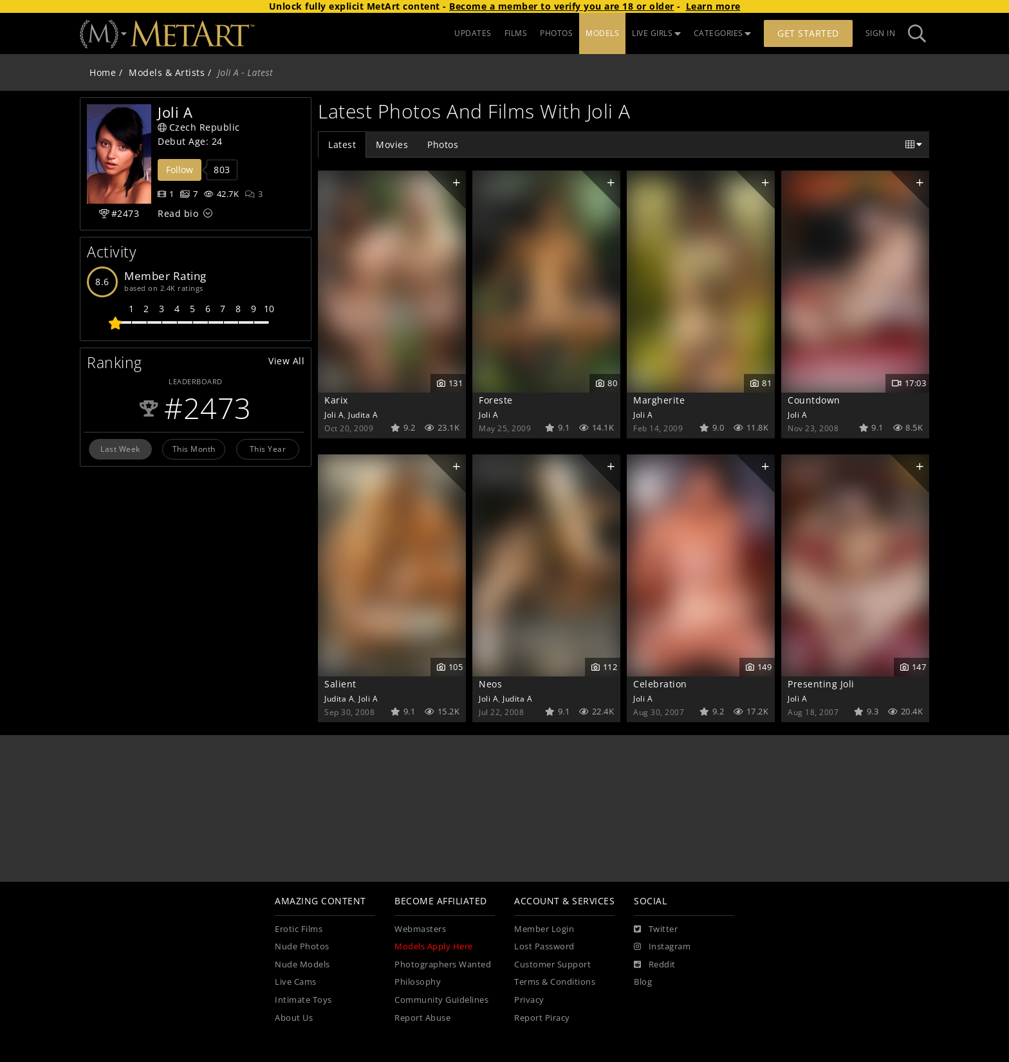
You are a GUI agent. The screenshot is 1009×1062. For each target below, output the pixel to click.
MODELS (602, 33)
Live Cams (296, 981)
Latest (342, 144)
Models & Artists (167, 72)
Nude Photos (302, 946)
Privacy (529, 999)
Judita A (363, 414)
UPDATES (473, 33)
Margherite (659, 400)
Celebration (660, 684)
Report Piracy (542, 1017)
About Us (294, 1017)
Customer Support (552, 964)
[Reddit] (655, 965)
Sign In (881, 33)
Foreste (496, 400)
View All (286, 361)
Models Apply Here (433, 946)
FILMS (516, 33)
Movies (392, 144)
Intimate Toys (303, 999)
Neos (490, 684)
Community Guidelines (441, 999)
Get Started (808, 33)
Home (102, 72)
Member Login (544, 929)
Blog (643, 981)
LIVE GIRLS (656, 33)
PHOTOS (556, 33)
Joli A (334, 414)
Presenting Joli (821, 684)
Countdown (814, 400)
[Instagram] (662, 947)
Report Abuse (422, 1017)
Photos (442, 144)
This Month (194, 448)
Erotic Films (298, 929)
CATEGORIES (723, 33)
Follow (179, 169)
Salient (340, 684)
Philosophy (417, 981)
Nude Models (302, 964)
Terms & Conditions (554, 981)
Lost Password (544, 946)
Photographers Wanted (442, 964)
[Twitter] (656, 929)
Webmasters (420, 929)
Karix (336, 400)
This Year (268, 448)
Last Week (120, 448)
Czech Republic (199, 127)
